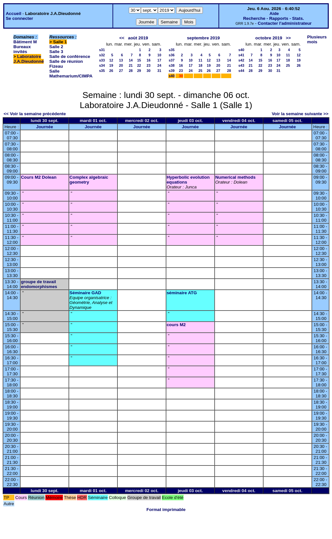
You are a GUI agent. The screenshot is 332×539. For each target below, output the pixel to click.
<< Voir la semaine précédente (35, 113)
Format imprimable (166, 509)
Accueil (13, 13)
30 (149, 71)
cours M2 (176, 324)
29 (139, 71)
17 (159, 60)
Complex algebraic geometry (88, 180)
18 (201, 65)
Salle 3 (56, 51)
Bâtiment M (25, 41)
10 (159, 55)
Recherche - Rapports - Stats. (273, 18)
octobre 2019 (268, 37)
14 (131, 60)
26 (111, 71)
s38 (171, 65)
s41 (241, 55)
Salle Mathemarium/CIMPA (70, 73)
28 (131, 71)
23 (149, 65)
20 (121, 65)
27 (121, 71)
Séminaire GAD (85, 292)
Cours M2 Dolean (38, 177)
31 (159, 71)
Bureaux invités (22, 49)
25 (201, 71)
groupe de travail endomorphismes (39, 284)
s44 (241, 71)
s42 (241, 60)
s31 (102, 50)
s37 (171, 60)
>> (288, 37)
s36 (171, 55)
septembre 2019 (203, 37)
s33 (102, 60)
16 (149, 60)
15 (139, 60)
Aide (274, 13)
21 (131, 65)
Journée (44, 126)
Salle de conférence (69, 56)
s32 (102, 55)
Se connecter (19, 18)
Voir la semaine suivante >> (300, 113)
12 (111, 60)
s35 (102, 71)
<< (122, 37)
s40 (171, 76)
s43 (241, 65)
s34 (102, 65)
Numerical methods (235, 177)
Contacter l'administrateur (284, 23)
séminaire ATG (182, 292)
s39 (171, 71)
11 (201, 60)
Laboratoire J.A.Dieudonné (28, 59)
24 (159, 65)
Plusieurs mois (317, 39)
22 (139, 65)
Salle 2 (56, 46)
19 (111, 65)
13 (121, 60)
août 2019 (138, 37)
